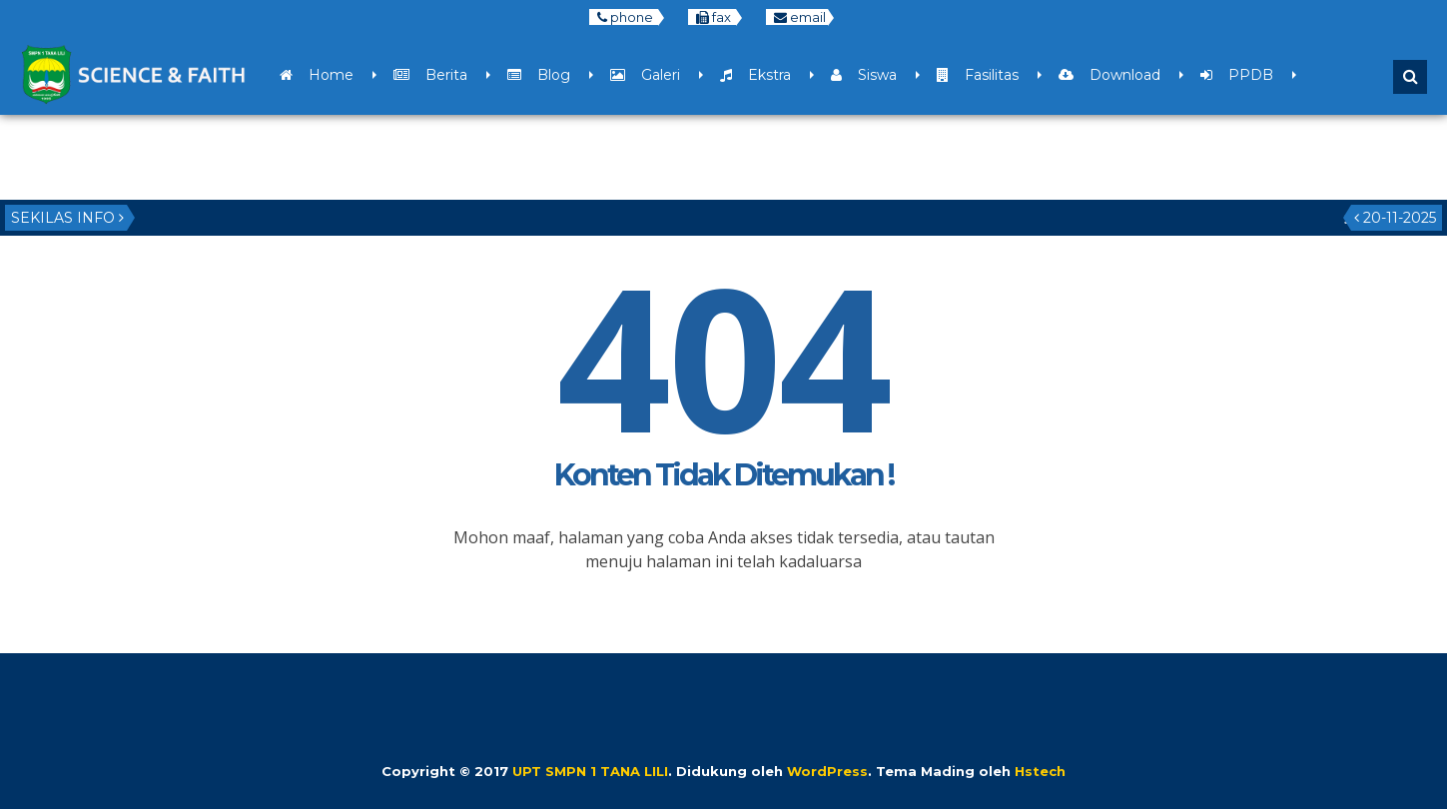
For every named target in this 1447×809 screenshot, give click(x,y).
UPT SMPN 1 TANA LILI (590, 771)
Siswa (864, 75)
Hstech (1040, 771)
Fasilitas (978, 75)
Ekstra (755, 75)
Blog (538, 75)
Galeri (645, 75)
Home (317, 75)
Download (1109, 75)
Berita (430, 75)
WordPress (827, 771)
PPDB (1236, 75)
